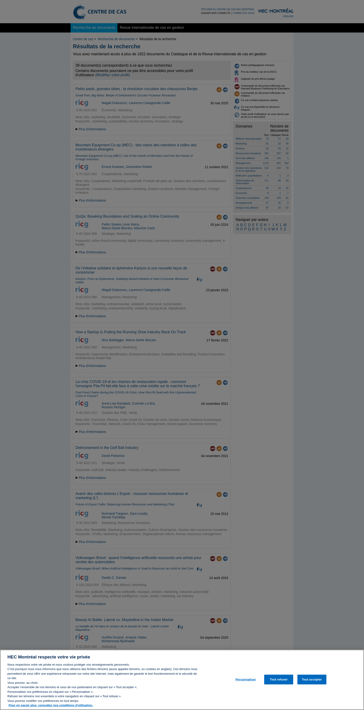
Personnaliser (246, 681)
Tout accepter (312, 681)
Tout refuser (279, 681)
